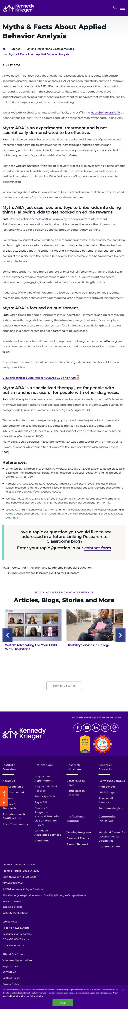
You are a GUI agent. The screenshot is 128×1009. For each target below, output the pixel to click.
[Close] (122, 990)
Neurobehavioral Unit (105, 112)
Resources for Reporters (17, 933)
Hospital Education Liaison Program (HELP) (47, 820)
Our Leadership (12, 786)
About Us (8, 780)
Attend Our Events (13, 954)
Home (3, 49)
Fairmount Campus (111, 780)
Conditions (41, 840)
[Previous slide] (7, 635)
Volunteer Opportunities (17, 960)
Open (122, 9)
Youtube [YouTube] (87, 727)
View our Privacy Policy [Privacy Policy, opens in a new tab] (32, 996)
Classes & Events (77, 838)
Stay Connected (13, 792)
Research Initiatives (73, 767)
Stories (16, 48)
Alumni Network (77, 844)
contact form (97, 547)
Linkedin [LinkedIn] (96, 727)
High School (106, 786)
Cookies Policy (11, 977)
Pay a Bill (40, 802)
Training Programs (79, 832)
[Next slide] (121, 635)
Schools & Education (106, 767)
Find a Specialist (45, 796)
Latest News (9, 921)
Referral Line (18, 864)
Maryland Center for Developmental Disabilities (111, 836)
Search (115, 7)
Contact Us (9, 971)
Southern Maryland (111, 808)
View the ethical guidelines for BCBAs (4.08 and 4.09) (39, 377)
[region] (64, 997)
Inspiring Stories (12, 906)
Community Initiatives (107, 818)
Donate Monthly (13, 939)
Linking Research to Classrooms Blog (50, 48)
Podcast (114, 727)
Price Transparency (15, 824)
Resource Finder (109, 846)
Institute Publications (15, 912)
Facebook (78, 727)
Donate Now (11, 945)
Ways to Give (10, 966)
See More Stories (64, 685)
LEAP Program (108, 792)
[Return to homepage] (18, 8)
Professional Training (75, 818)
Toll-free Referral (20, 870)
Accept (63, 1003)
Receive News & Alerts (15, 927)
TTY (12, 883)
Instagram (105, 727)
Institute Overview (9, 767)
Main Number (19, 877)
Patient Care (43, 765)
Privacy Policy (10, 984)
